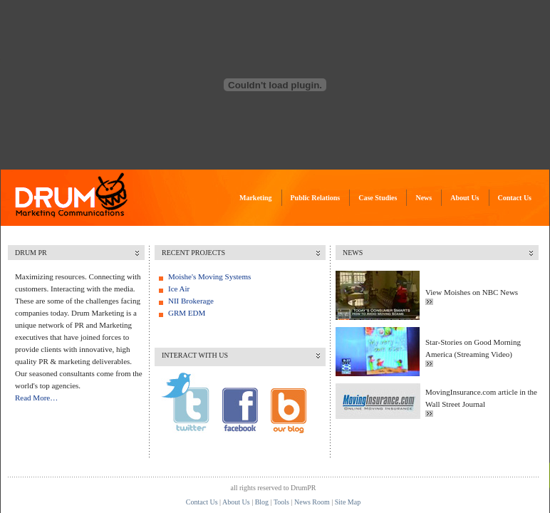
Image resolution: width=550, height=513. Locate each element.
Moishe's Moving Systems (209, 276)
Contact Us (515, 198)
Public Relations (316, 198)
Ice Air (179, 288)
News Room (312, 502)
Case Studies (377, 198)
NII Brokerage (191, 300)
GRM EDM (186, 313)
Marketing (255, 198)
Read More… (36, 397)
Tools (281, 502)
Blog (262, 502)
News (423, 198)
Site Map (347, 502)
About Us (464, 198)
